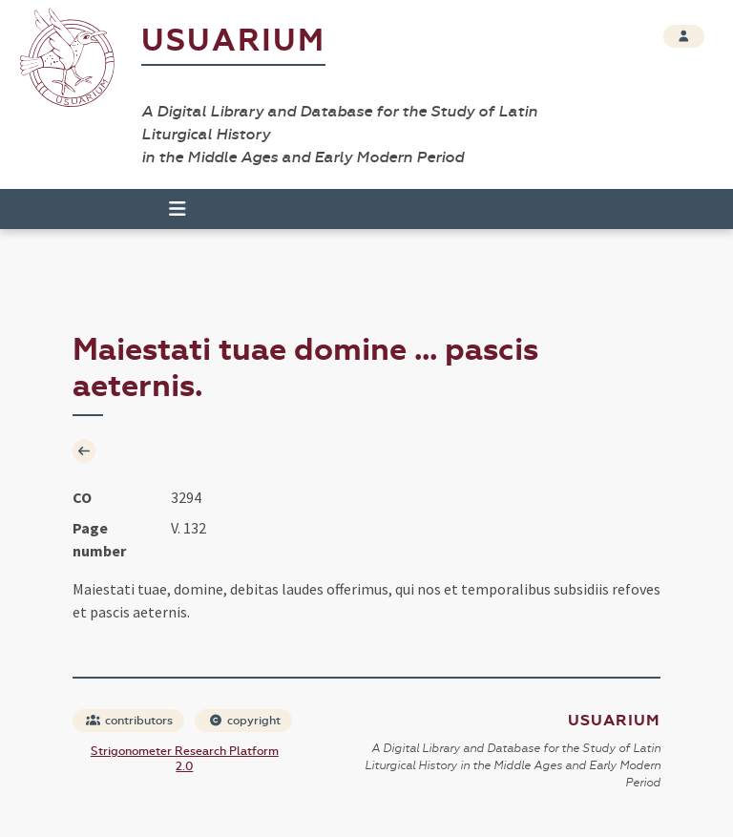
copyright (244, 720)
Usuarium (233, 40)
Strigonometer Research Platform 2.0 (185, 758)
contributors (129, 720)
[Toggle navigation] (169, 209)
